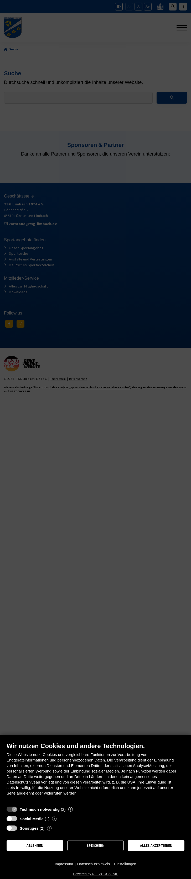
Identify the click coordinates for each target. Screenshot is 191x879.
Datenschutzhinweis (93, 864)
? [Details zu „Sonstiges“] (49, 828)
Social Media (32, 819)
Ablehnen (35, 845)
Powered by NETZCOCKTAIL (95, 874)
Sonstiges (29, 828)
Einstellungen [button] (125, 864)
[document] (95, 773)
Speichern (96, 845)
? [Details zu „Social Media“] (54, 819)
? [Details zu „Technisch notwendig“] (70, 809)
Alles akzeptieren (156, 845)
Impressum (64, 864)
